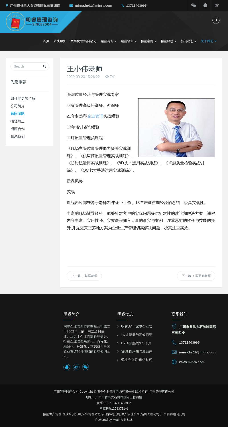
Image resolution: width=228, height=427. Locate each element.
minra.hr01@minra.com (90, 5)
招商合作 (17, 129)
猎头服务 (60, 41)
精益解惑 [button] (168, 41)
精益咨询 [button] (108, 41)
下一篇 (196, 276)
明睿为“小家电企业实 (136, 326)
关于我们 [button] (208, 41)
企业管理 (95, 116)
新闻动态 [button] (188, 41)
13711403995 (134, 5)
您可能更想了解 (22, 98)
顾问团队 (17, 114)
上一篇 (84, 276)
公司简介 (17, 106)
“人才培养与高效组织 (136, 334)
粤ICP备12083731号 (114, 408)
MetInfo (118, 419)
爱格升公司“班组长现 (136, 360)
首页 (46, 41)
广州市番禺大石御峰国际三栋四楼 (33, 5)
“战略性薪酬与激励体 (136, 351)
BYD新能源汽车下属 (136, 343)
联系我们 (17, 136)
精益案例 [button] (148, 41)
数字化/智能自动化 (83, 41)
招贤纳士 (17, 121)
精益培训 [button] (128, 41)
